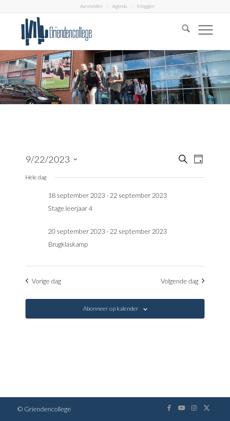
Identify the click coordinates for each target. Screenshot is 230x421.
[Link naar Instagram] (194, 407)
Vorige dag (43, 281)
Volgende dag (183, 281)
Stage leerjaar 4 (70, 208)
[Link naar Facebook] (169, 407)
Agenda (119, 6)
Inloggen (145, 6)
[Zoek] (182, 29)
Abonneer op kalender (111, 308)
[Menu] (201, 29)
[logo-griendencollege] (95, 31)
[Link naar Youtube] (181, 407)
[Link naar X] (206, 407)
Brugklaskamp (68, 244)
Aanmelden (91, 6)
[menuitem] (91, 6)
